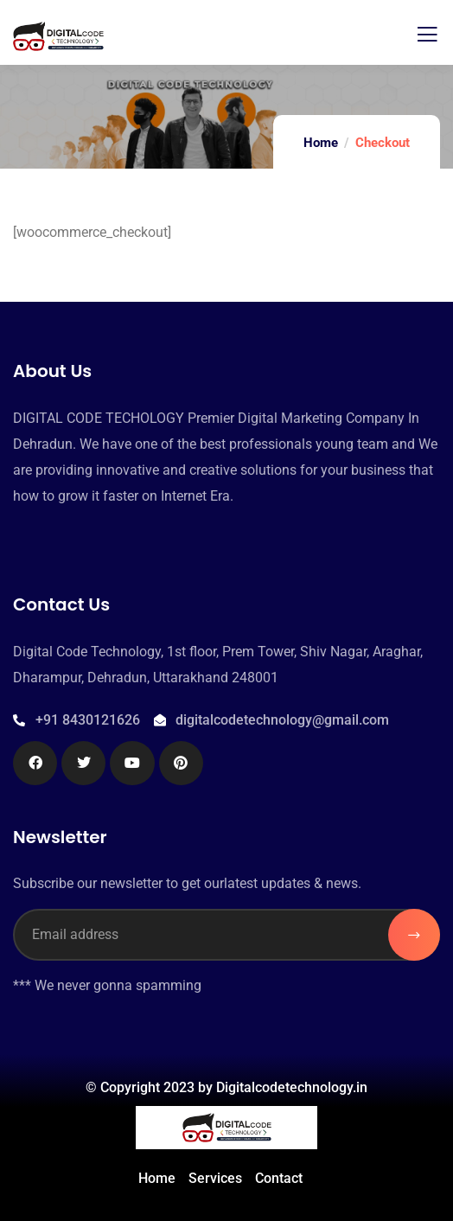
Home (320, 142)
